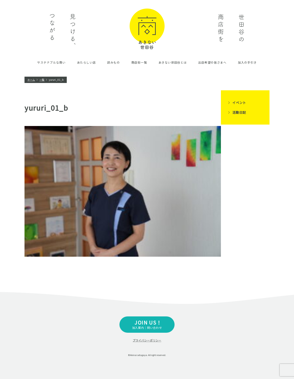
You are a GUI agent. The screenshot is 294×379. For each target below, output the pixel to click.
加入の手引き (247, 62)
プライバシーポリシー (147, 340)
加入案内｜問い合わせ (147, 324)
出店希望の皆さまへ (212, 62)
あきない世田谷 (147, 29)
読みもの (113, 62)
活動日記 (239, 112)
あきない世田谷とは (172, 62)
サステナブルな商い (51, 62)
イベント (239, 102)
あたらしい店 (86, 62)
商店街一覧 (139, 62)
